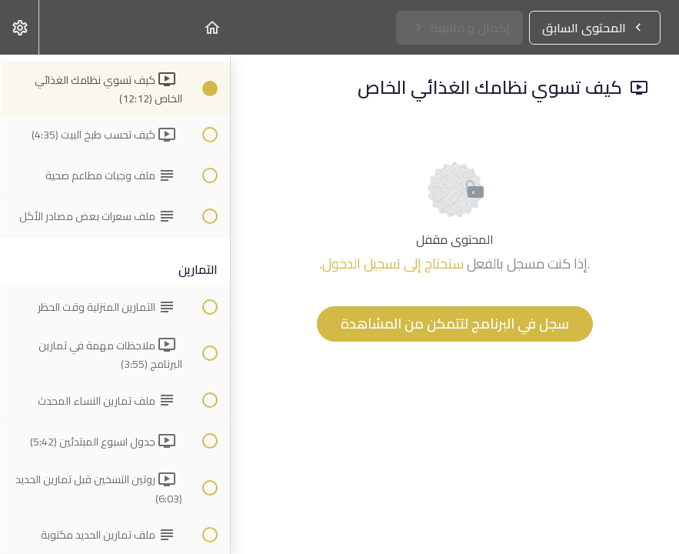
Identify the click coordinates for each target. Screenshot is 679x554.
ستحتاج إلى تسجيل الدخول (393, 263)
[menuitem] (19, 27)
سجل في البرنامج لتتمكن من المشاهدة (455, 323)
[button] (211, 27)
